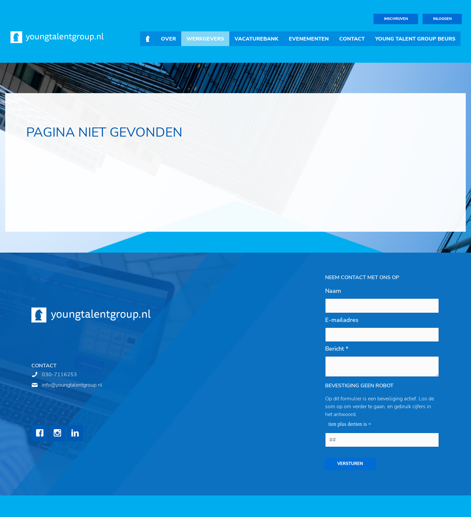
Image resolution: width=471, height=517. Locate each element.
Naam (333, 291)
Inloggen (442, 18)
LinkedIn (75, 433)
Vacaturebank (256, 38)
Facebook (39, 433)
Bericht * (336, 349)
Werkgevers (205, 38)
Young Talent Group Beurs (415, 38)
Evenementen (309, 38)
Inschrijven (396, 18)
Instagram (57, 433)
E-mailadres (341, 320)
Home (148, 38)
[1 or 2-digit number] (382, 440)
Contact (352, 38)
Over (168, 38)
